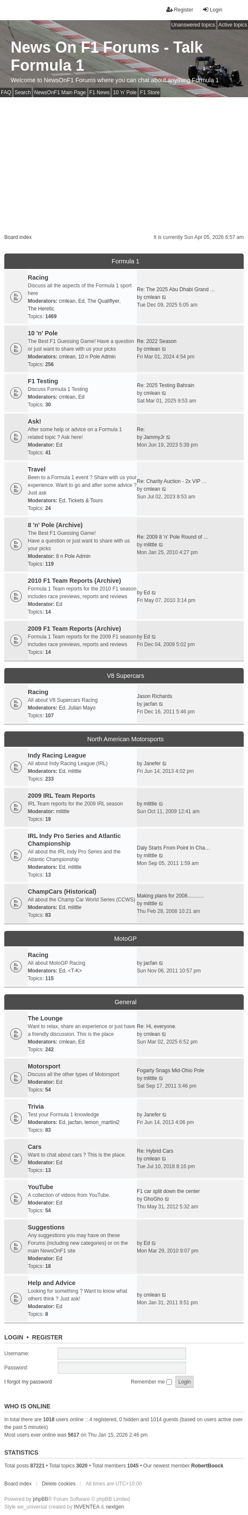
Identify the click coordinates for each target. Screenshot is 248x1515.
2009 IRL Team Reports (61, 795)
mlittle (150, 545)
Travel (37, 469)
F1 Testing (43, 381)
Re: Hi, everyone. (157, 1026)
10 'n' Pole (43, 333)
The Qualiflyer (103, 301)
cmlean (67, 301)
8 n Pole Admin (73, 556)
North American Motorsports (125, 739)
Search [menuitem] (23, 92)
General (125, 1002)
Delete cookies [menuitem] (59, 1484)
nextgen (115, 1507)
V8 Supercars (125, 675)
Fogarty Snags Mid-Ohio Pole (170, 1071)
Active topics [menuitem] (232, 25)
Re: (141, 429)
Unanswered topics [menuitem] (193, 25)
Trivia (36, 1106)
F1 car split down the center (168, 1191)
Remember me (151, 1382)
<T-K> (75, 971)
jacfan (150, 704)
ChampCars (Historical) (62, 891)
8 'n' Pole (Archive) (55, 525)
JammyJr (154, 437)
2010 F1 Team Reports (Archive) (74, 580)
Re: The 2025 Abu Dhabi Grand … (176, 289)
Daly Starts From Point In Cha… (173, 848)
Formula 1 (125, 261)
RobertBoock (207, 1466)
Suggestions (46, 1227)
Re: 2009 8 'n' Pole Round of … (173, 537)
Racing (38, 277)
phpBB (40, 1499)
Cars (34, 1146)
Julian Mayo (81, 708)
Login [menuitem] (212, 9)
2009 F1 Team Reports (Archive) (74, 628)
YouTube (40, 1187)
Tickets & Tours (85, 501)
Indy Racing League (57, 755)
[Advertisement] (124, 161)
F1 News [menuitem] (99, 92)
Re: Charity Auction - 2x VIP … (172, 481)
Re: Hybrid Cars (155, 1151)
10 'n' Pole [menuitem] (124, 92)
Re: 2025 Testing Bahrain (166, 385)
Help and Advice (51, 1282)
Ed (81, 301)
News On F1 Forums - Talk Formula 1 (107, 56)
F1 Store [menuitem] (149, 92)
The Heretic (41, 309)
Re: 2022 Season (157, 341)
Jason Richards (154, 696)
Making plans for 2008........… (170, 896)
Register (47, 1337)
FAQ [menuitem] (6, 92)
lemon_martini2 (102, 1122)
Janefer (152, 763)
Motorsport (44, 1066)
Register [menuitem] (179, 9)
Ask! (34, 421)
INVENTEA (87, 1507)
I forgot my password (28, 1382)
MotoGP (125, 938)
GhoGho (153, 1199)
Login (13, 1337)
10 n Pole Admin (96, 357)
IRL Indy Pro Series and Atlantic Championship (74, 839)
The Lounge (45, 1018)
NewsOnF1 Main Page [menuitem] (60, 92)
